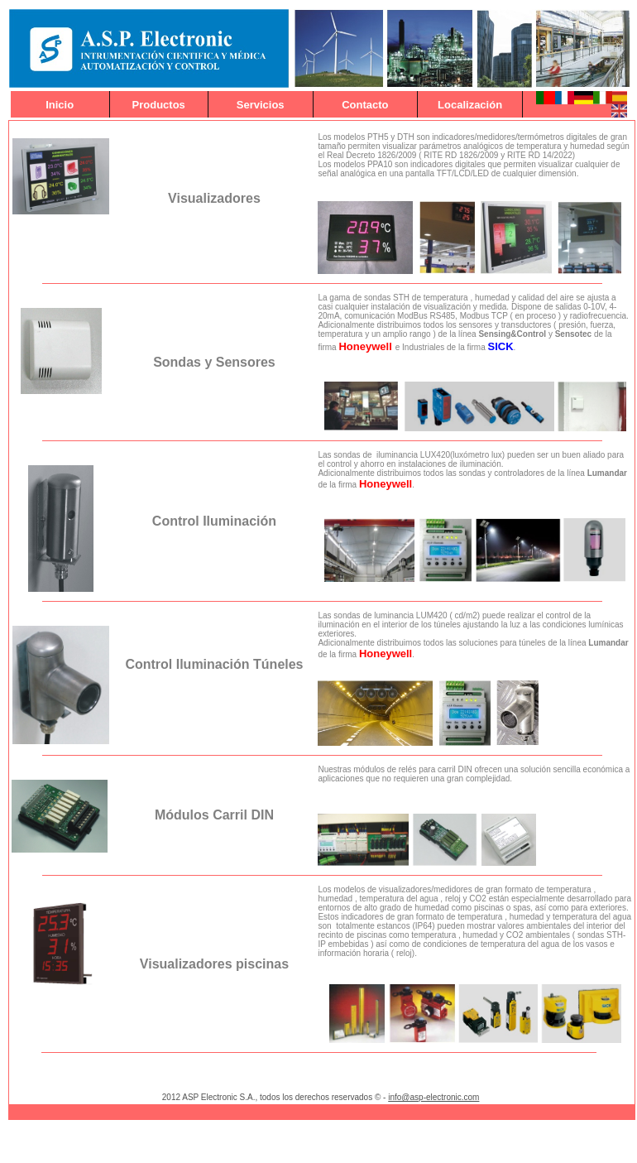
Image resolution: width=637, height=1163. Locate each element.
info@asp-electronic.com (433, 1097)
